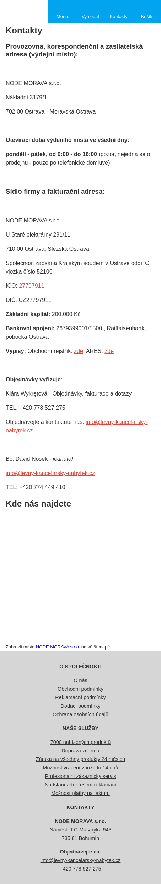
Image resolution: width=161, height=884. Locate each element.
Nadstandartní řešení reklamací (80, 785)
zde (78, 351)
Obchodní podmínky (80, 689)
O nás (80, 680)
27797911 (31, 286)
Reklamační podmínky (80, 697)
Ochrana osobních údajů (80, 714)
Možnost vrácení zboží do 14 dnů (80, 767)
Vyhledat (90, 16)
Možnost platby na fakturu (80, 793)
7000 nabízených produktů (80, 742)
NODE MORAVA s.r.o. (58, 647)
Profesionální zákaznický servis (80, 776)
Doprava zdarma (80, 750)
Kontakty (119, 16)
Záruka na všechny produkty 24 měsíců (80, 759)
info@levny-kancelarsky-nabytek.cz (50, 473)
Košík (146, 16)
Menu (62, 16)
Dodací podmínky (81, 706)
